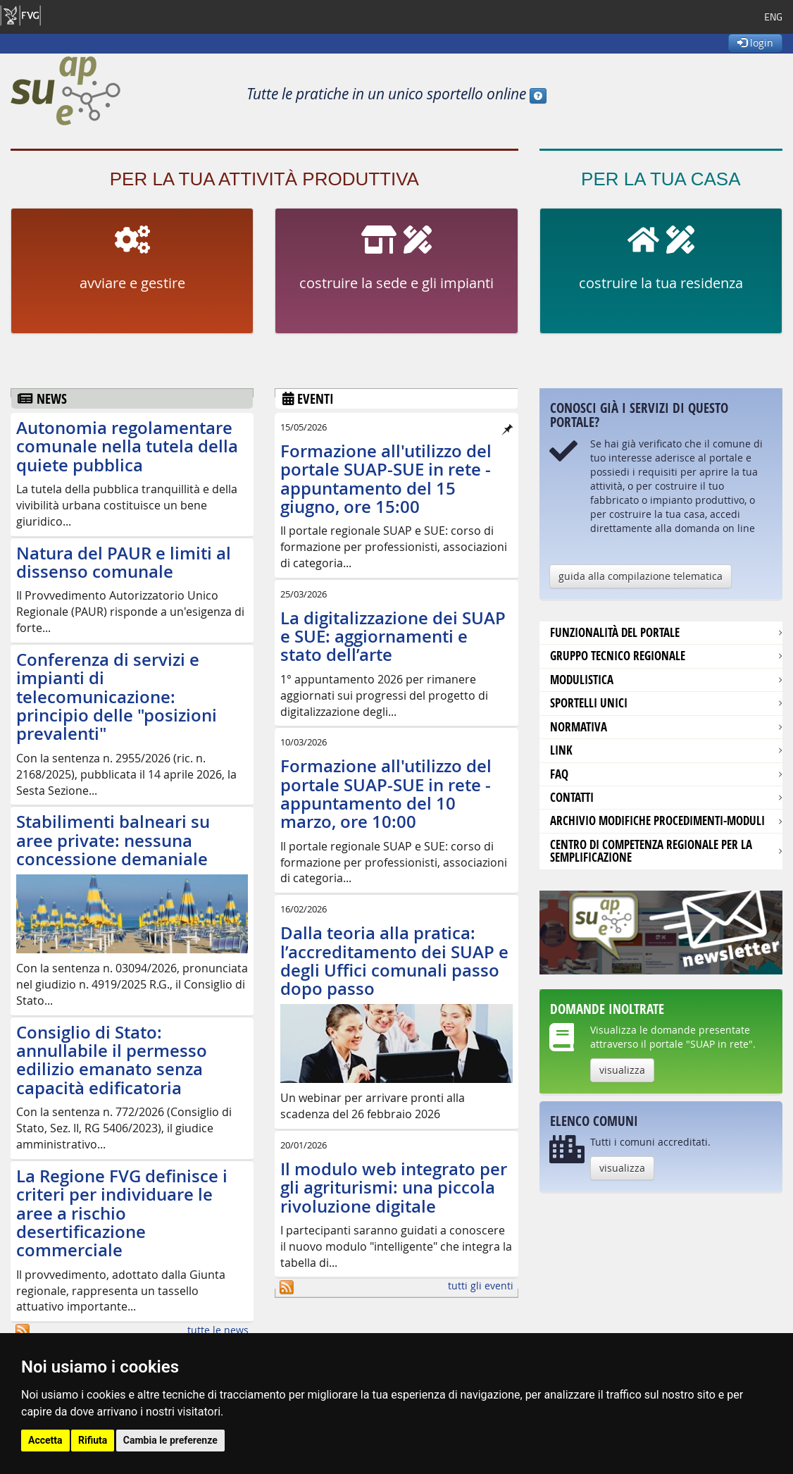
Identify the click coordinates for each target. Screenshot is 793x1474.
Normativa (578, 727)
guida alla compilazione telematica (640, 576)
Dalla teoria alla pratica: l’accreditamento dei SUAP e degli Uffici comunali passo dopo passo (394, 961)
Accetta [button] (45, 1440)
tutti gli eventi (480, 1285)
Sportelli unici (588, 703)
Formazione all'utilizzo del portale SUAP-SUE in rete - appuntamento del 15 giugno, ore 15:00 (386, 479)
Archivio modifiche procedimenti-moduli (657, 820)
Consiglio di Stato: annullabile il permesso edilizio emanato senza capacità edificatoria (111, 1060)
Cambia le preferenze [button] (170, 1440)
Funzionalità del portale (615, 632)
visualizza (622, 1070)
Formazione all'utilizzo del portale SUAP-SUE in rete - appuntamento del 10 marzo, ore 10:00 (386, 794)
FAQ (559, 774)
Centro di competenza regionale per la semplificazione (651, 850)
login (755, 42)
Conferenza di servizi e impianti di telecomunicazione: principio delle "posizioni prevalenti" (116, 696)
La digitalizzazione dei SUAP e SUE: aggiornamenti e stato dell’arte (393, 637)
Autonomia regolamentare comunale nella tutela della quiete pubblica (127, 446)
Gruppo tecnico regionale (617, 656)
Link (561, 750)
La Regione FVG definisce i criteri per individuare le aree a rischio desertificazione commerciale (121, 1213)
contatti (572, 797)
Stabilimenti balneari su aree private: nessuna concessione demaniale (113, 840)
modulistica (581, 679)
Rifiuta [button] (92, 1440)
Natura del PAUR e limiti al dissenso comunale (123, 562)
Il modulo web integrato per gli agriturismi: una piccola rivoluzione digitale (393, 1188)
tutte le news (218, 1330)
